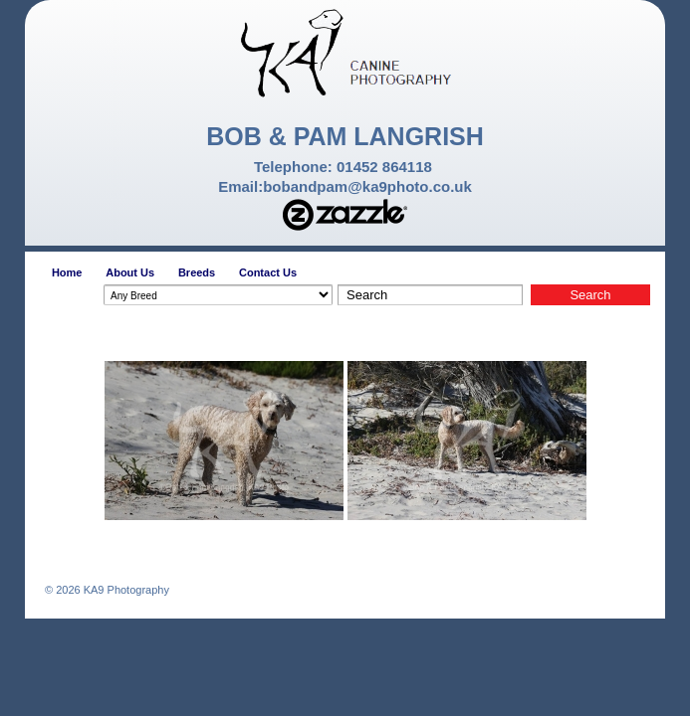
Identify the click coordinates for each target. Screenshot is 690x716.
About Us (130, 272)
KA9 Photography (125, 590)
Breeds (196, 272)
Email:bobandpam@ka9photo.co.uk (345, 186)
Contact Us (268, 272)
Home (67, 272)
